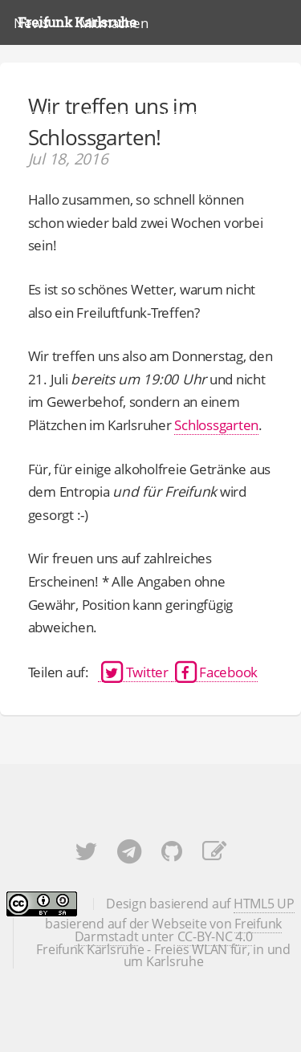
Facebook (215, 672)
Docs (224, 67)
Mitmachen (113, 22)
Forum (34, 113)
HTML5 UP (264, 903)
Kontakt (108, 113)
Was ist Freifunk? (65, 67)
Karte (162, 67)
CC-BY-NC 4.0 (215, 936)
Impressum (198, 113)
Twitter (135, 672)
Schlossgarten (216, 424)
